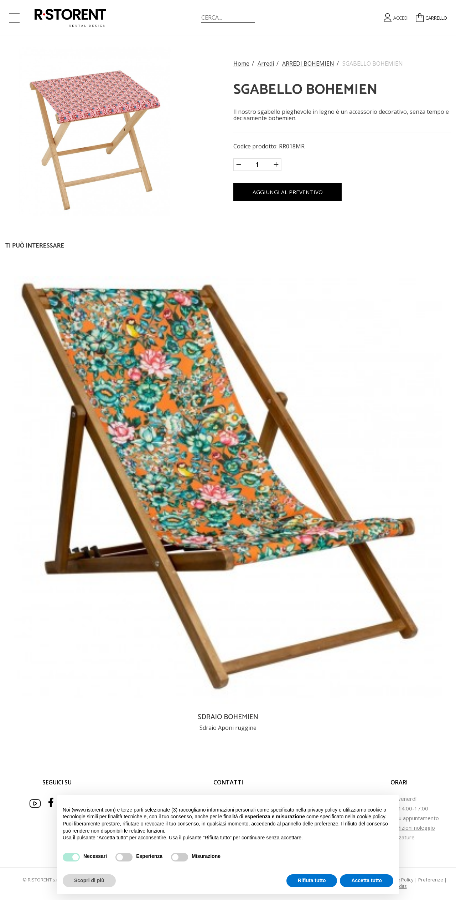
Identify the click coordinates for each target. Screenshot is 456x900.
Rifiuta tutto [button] (312, 880)
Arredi (266, 62)
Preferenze (430, 879)
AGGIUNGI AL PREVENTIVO (298, 193)
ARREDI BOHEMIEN (308, 62)
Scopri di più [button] (89, 880)
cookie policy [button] (371, 816)
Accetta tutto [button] (366, 880)
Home (241, 62)
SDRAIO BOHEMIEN (228, 717)
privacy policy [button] (322, 810)
